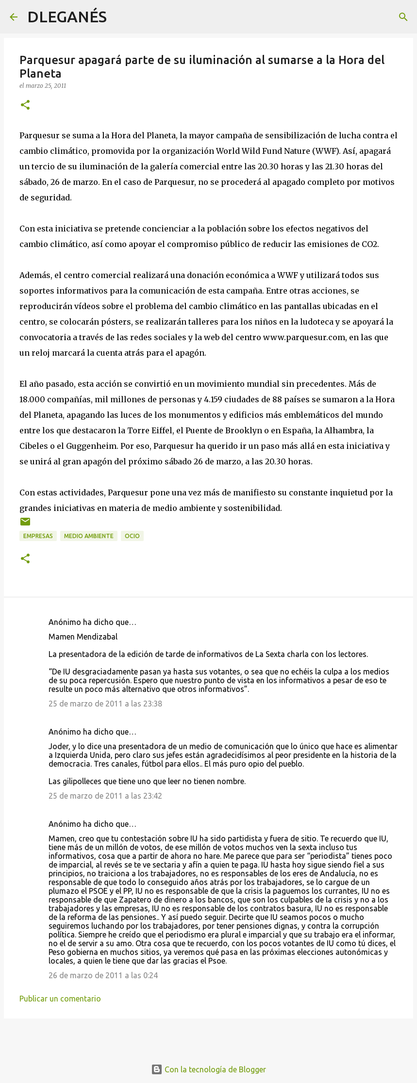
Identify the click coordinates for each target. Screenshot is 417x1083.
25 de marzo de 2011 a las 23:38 (105, 703)
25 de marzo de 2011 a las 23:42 (105, 795)
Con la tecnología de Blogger (208, 1069)
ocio (132, 536)
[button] (25, 105)
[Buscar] (120, 17)
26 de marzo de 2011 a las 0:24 (103, 975)
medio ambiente (89, 536)
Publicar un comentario (60, 998)
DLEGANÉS (67, 16)
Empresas (38, 536)
